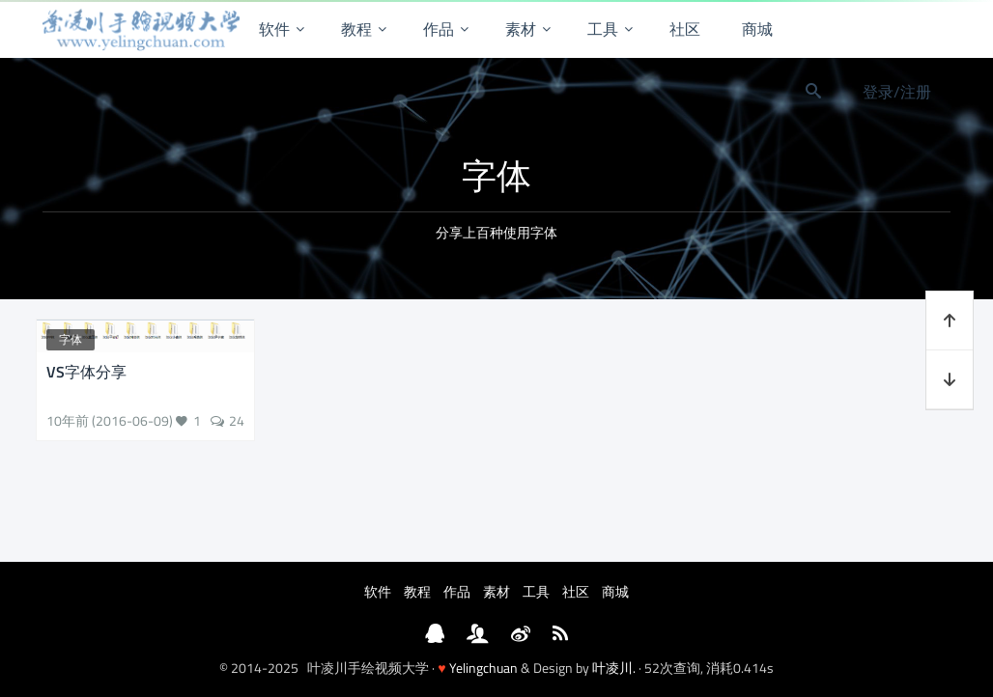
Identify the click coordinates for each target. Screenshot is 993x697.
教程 (356, 29)
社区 (684, 29)
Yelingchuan (483, 667)
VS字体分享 (86, 371)
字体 (70, 339)
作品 (438, 29)
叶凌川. (614, 667)
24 (236, 420)
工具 (602, 29)
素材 (520, 29)
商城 (757, 29)
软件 (274, 29)
